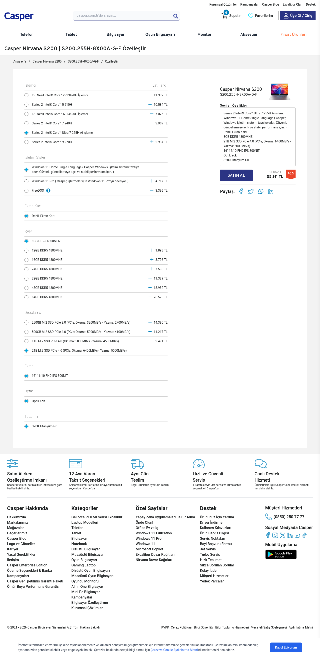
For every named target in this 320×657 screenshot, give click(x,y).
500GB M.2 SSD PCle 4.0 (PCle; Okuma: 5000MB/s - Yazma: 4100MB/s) (78, 332)
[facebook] (268, 535)
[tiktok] (304, 535)
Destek (311, 4)
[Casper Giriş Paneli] (298, 15)
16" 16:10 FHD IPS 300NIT (47, 376)
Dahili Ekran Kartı (41, 216)
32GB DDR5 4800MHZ (44, 279)
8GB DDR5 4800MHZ (43, 241)
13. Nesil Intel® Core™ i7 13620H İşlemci (57, 114)
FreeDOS (38, 191)
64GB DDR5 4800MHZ (44, 297)
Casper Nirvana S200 (47, 61)
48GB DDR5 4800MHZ (44, 288)
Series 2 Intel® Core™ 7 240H (49, 123)
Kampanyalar (249, 4)
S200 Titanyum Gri (42, 426)
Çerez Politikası (181, 627)
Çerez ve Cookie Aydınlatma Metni (174, 650)
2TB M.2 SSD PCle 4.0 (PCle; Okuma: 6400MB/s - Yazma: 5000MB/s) (76, 351)
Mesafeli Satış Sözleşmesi (269, 627)
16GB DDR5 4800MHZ (44, 260)
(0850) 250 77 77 (284, 517)
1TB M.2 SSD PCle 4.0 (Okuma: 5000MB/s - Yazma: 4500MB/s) (72, 341)
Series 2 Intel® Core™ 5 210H (49, 105)
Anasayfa (19, 61)
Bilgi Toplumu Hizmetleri (232, 627)
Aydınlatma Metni (301, 627)
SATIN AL (236, 175)
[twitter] (282, 535)
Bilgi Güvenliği (203, 627)
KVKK (165, 627)
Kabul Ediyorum (286, 647)
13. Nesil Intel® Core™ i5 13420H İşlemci (57, 95)
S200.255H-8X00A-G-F (83, 61)
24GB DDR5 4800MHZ (44, 269)
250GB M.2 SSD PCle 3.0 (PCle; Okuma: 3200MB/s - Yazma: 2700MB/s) (78, 322)
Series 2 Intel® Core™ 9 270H (49, 142)
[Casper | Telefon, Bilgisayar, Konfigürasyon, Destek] (36, 17)
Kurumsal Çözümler (223, 4)
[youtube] (297, 535)
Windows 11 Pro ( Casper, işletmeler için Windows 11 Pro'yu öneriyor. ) (77, 181)
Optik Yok (35, 401)
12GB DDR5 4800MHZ (44, 251)
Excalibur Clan (292, 4)
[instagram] (275, 535)
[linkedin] (290, 535)
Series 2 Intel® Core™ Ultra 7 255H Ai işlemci (60, 133)
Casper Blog (270, 4)
